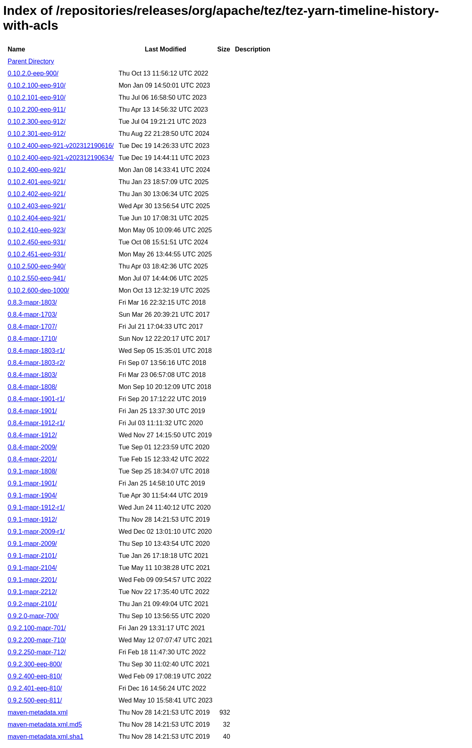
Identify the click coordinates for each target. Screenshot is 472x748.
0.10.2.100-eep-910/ (36, 85)
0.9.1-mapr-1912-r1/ (36, 507)
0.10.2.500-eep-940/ (36, 266)
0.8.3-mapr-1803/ (32, 302)
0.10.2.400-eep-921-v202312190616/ (61, 145)
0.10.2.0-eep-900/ (33, 73)
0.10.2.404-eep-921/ (36, 218)
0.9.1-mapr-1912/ (32, 519)
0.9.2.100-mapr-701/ (37, 628)
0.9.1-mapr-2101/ (32, 555)
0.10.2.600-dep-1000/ (38, 290)
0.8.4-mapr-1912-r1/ (36, 423)
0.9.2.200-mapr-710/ (37, 640)
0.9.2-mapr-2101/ (32, 603)
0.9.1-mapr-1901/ (32, 483)
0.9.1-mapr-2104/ (32, 567)
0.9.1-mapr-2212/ (32, 591)
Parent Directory (31, 61)
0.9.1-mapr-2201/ (32, 579)
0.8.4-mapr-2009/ (32, 447)
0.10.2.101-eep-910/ (36, 97)
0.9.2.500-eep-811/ (35, 700)
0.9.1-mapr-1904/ (32, 495)
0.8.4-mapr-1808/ (32, 386)
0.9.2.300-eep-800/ (35, 664)
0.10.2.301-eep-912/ (36, 133)
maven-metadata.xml (37, 712)
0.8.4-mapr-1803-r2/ (36, 362)
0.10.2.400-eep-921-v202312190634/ (61, 157)
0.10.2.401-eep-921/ (36, 181)
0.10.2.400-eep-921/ (36, 169)
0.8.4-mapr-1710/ (32, 338)
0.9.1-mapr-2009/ (32, 543)
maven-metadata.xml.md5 (45, 724)
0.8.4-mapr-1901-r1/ (36, 399)
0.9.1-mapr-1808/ (32, 471)
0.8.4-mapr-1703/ (32, 314)
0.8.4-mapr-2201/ (32, 459)
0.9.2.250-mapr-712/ (37, 652)
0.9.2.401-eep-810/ (35, 688)
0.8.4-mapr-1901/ (32, 411)
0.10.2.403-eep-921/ (36, 206)
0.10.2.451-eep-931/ (36, 254)
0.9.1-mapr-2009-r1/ (36, 531)
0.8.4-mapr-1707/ (32, 326)
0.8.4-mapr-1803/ (32, 374)
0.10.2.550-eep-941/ (36, 278)
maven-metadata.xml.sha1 (46, 736)
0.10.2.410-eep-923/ (36, 230)
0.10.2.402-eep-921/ (36, 194)
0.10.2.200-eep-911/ (36, 109)
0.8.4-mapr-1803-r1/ (36, 350)
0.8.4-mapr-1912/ (32, 435)
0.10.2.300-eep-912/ (36, 121)
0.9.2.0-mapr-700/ (33, 616)
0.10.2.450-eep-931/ (36, 242)
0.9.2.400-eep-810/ (35, 676)
